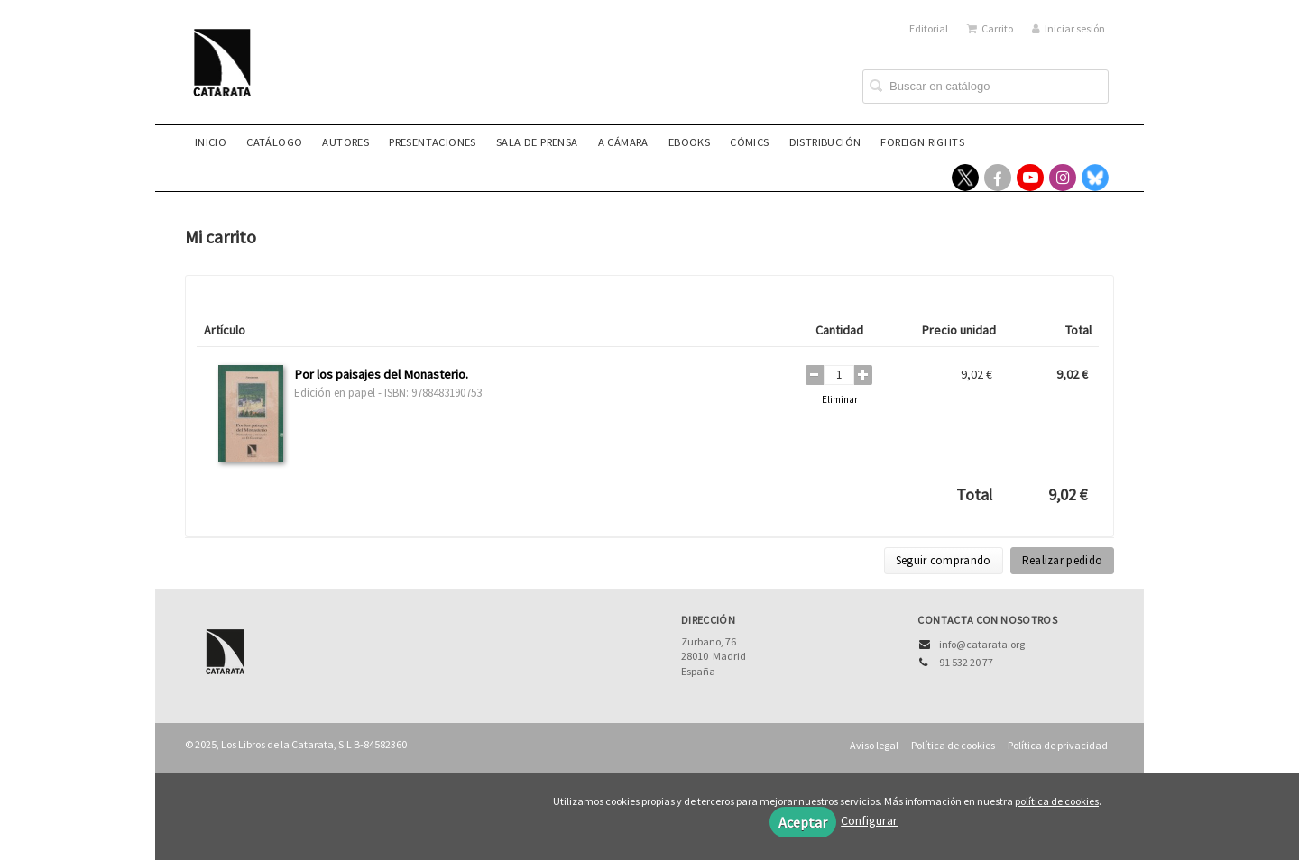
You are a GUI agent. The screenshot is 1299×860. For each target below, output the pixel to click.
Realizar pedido (1062, 560)
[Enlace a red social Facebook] (997, 177)
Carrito (990, 28)
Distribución (825, 142)
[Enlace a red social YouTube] (1030, 177)
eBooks (689, 142)
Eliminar (840, 399)
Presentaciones (432, 142)
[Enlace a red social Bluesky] (1095, 177)
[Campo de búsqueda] (985, 86)
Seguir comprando (943, 560)
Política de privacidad (1058, 745)
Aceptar (802, 822)
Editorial (928, 28)
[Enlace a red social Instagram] (1062, 177)
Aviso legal (874, 745)
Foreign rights (922, 142)
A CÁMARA (623, 142)
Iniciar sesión (1068, 28)
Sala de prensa (537, 142)
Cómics (749, 142)
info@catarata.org (982, 644)
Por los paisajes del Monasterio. (381, 374)
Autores (345, 142)
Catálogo (274, 142)
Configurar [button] (869, 820)
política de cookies (1057, 801)
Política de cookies (953, 745)
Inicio (210, 142)
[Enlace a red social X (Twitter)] (965, 177)
